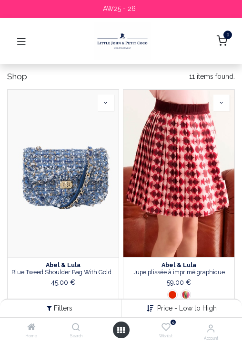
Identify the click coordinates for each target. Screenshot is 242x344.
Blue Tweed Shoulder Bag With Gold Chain (63, 272)
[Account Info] (210, 328)
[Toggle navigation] (21, 41)
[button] (106, 103)
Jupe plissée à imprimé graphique (179, 272)
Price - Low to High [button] (187, 308)
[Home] (31, 328)
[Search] (76, 328)
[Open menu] (121, 330)
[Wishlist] (166, 327)
